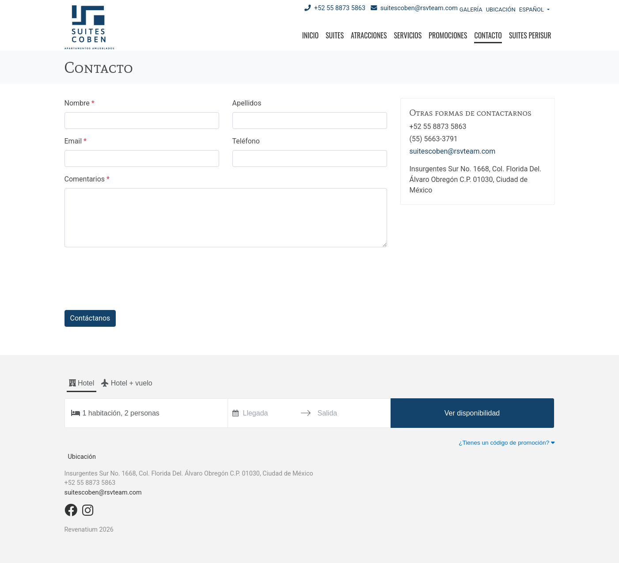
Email (76, 141)
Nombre (80, 103)
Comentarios (87, 179)
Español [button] (532, 9)
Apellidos (247, 103)
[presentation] (132, 271)
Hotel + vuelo (126, 383)
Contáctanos (90, 318)
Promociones (448, 35)
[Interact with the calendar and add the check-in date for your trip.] (235, 413)
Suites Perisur (530, 35)
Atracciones (369, 35)
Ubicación (501, 9)
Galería (471, 9)
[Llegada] (268, 413)
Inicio (310, 35)
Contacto (487, 35)
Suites (335, 35)
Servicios (408, 35)
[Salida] (342, 413)
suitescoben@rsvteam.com (414, 8)
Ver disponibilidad (472, 413)
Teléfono (246, 141)
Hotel (82, 383)
